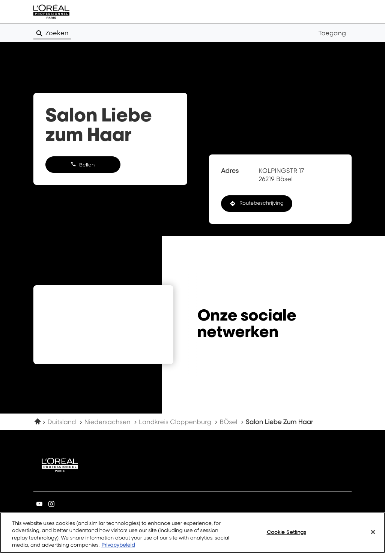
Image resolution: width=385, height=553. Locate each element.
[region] (192, 533)
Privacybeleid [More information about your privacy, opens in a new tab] (118, 545)
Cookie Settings (286, 532)
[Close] (373, 532)
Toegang (332, 33)
